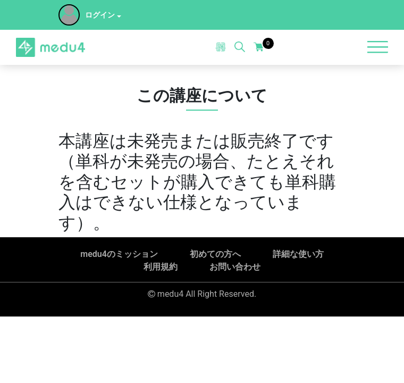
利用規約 (161, 267)
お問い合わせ (234, 267)
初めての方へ (215, 254)
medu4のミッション (119, 254)
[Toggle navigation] (377, 47)
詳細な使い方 (298, 254)
